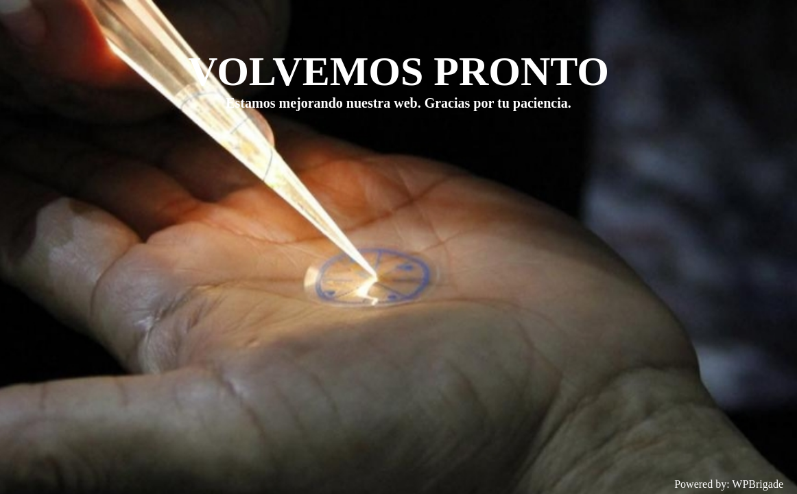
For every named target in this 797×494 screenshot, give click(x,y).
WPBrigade (757, 484)
